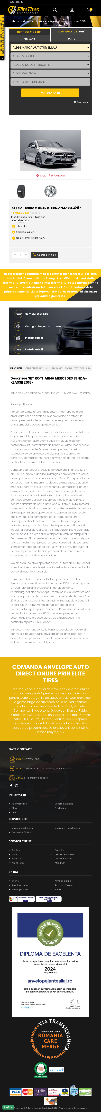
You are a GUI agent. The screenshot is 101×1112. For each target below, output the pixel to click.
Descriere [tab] (16, 368)
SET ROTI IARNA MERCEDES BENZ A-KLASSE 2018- (59, 21)
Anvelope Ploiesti (64, 885)
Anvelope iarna (63, 880)
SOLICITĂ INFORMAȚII (50, 175)
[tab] (29, 38)
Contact (16, 850)
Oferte (15, 880)
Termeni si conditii (64, 854)
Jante (58, 889)
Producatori (61, 808)
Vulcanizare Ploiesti (22, 828)
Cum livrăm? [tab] (54, 368)
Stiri (14, 812)
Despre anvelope (64, 803)
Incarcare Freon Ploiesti (67, 828)
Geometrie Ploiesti (22, 832)
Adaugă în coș (44, 254)
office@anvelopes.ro (36, 777)
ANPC (15, 854)
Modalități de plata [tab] (78, 368)
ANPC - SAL (18, 858)
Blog (14, 808)
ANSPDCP (60, 862)
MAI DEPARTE (50, 92)
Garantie (59, 850)
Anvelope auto (20, 885)
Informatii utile (19, 803)
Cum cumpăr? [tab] (34, 368)
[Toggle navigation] (90, 2)
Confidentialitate (63, 858)
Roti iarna (23, 21)
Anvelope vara (20, 889)
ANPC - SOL (18, 862)
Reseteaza (81, 102)
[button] (55, 9)
